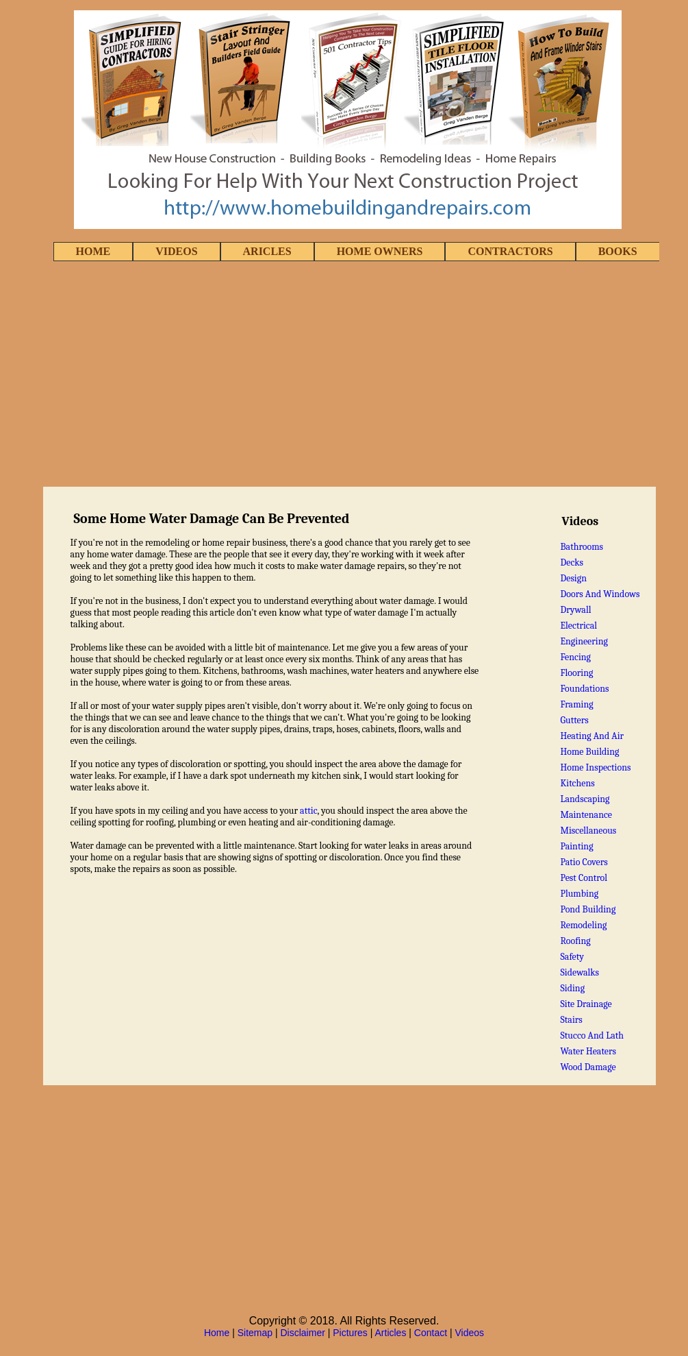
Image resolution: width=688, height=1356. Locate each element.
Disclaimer (303, 1332)
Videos (470, 1332)
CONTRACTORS (510, 251)
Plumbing (579, 893)
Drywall (575, 610)
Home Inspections (595, 767)
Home (216, 1332)
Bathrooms (581, 547)
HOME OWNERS (380, 251)
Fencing (575, 657)
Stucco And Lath (592, 1035)
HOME (93, 251)
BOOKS (617, 251)
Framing (576, 704)
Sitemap (255, 1332)
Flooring (576, 673)
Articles (391, 1332)
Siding (572, 988)
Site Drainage (585, 1004)
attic (308, 810)
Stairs (571, 1020)
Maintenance (586, 815)
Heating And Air (592, 736)
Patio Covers (583, 862)
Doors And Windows (599, 594)
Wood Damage (587, 1067)
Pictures (350, 1332)
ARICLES (267, 251)
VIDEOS (176, 251)
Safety (572, 956)
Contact (430, 1332)
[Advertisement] (344, 375)
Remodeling (583, 925)
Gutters (574, 720)
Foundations (584, 688)
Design (573, 578)
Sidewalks (579, 972)
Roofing (575, 941)
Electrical (578, 625)
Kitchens (577, 783)
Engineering (584, 641)
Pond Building (587, 909)
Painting (576, 846)
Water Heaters (588, 1051)
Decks (571, 562)
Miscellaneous (588, 830)
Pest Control (583, 878)
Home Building (589, 752)
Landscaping (584, 799)
